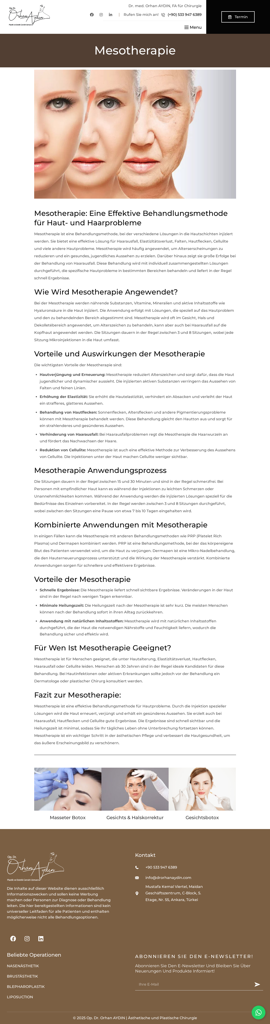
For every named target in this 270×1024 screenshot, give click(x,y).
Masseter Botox (68, 817)
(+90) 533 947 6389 (185, 14)
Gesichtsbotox (202, 817)
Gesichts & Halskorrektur (135, 817)
